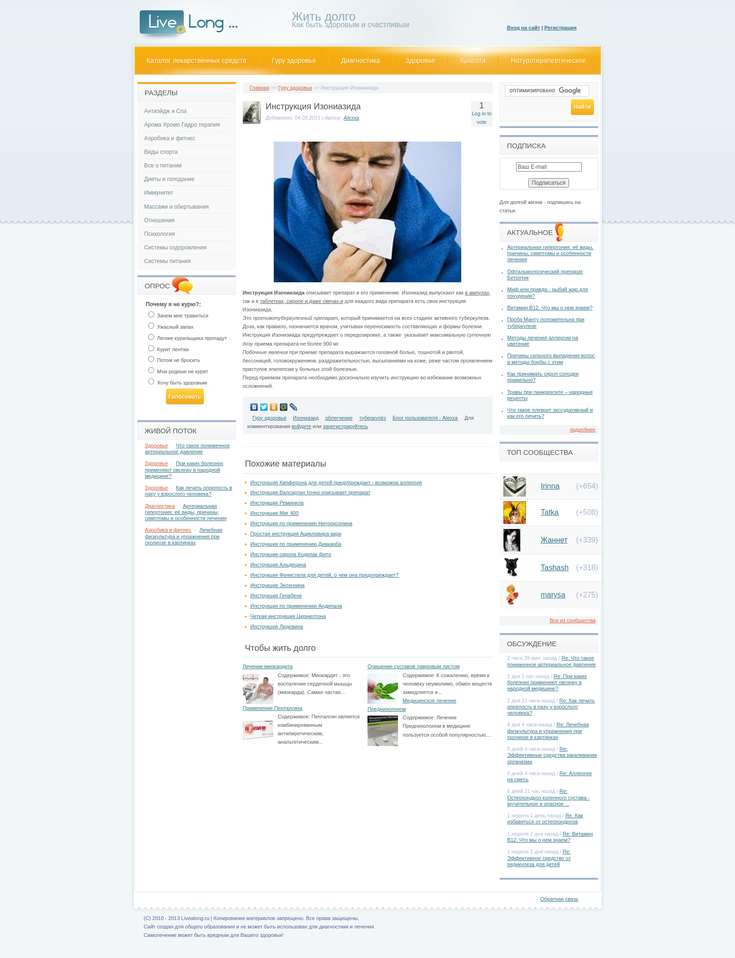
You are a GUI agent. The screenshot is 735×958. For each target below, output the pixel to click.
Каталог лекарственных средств (197, 60)
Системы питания (167, 261)
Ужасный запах (171, 327)
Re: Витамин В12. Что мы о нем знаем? (550, 837)
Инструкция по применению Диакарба (295, 544)
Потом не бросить (174, 360)
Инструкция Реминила (277, 502)
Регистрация (560, 27)
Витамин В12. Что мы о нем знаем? (549, 307)
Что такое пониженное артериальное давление (187, 448)
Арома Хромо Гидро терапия (182, 124)
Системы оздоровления (175, 247)
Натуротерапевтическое (548, 60)
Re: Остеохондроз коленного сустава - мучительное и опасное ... (548, 797)
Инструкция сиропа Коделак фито (290, 554)
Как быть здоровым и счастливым (351, 21)
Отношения (159, 220)
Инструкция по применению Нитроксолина (301, 523)
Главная (260, 88)
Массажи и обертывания (176, 207)
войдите (301, 426)
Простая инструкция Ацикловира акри (295, 533)
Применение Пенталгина (272, 708)
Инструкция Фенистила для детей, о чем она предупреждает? (324, 575)
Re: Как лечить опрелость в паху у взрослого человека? (551, 707)
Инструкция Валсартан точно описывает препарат (310, 492)
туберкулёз (372, 418)
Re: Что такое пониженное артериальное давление (551, 661)
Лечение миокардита (268, 666)
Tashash (555, 568)
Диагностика (360, 60)
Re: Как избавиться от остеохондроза (545, 818)
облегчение (339, 418)
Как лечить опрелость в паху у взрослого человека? (188, 491)
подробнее (582, 429)
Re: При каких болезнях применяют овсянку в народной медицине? (547, 682)
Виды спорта (161, 152)
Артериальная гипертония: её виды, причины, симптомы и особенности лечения (185, 512)
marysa (553, 595)
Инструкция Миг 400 (274, 513)
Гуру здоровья (294, 60)
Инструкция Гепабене (276, 595)
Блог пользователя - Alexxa (425, 418)
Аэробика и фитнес (169, 138)
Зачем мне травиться (178, 315)
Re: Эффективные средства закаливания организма (552, 755)
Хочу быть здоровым (177, 382)
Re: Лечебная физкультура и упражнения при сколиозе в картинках (548, 730)
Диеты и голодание (169, 179)
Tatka (550, 512)
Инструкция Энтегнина (277, 585)
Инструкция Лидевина (276, 626)
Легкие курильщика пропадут (187, 338)
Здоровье (420, 60)
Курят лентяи (168, 349)
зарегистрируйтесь (345, 426)
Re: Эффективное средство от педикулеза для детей (539, 858)
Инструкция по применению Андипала (296, 606)
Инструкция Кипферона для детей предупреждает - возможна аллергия (336, 482)
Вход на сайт (523, 27)
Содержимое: (294, 675)
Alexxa (351, 118)
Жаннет (554, 540)
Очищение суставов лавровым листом (414, 666)
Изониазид (306, 418)
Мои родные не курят (178, 371)
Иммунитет (158, 192)
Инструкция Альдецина (278, 564)
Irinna (550, 486)
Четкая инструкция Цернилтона (288, 616)
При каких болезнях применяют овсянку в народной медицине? (184, 469)
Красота (473, 60)
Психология (159, 234)
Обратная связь (559, 899)
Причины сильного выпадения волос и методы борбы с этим (551, 358)
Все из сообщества (573, 620)
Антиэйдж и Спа (165, 111)
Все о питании (163, 165)
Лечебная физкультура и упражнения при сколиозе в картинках (184, 536)
